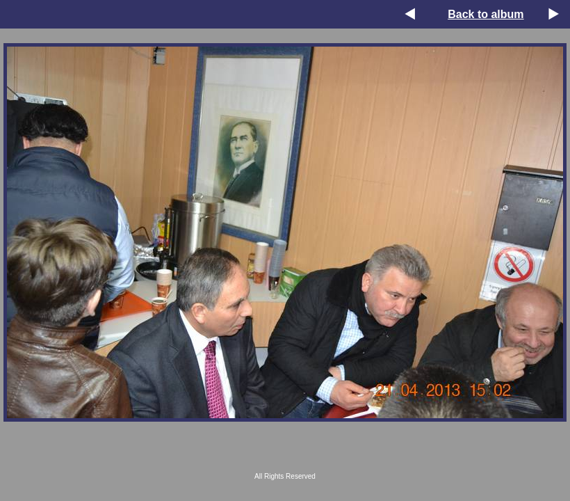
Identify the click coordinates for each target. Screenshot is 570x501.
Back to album (485, 14)
